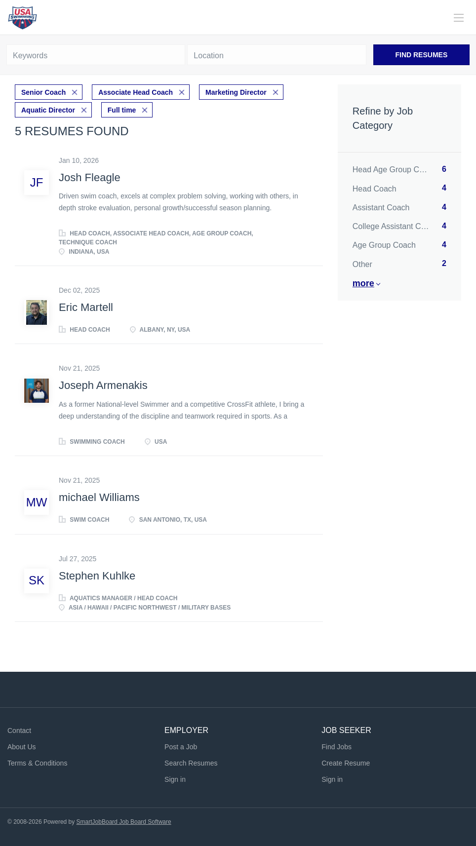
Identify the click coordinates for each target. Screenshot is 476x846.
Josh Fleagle (89, 177)
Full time (122, 110)
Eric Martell (86, 307)
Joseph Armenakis (103, 385)
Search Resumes (190, 763)
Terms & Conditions (37, 763)
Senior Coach (43, 92)
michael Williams (99, 497)
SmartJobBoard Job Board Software (124, 821)
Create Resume (345, 763)
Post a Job (180, 747)
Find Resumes (421, 55)
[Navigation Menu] (459, 17)
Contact (19, 730)
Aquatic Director (48, 110)
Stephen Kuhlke (97, 576)
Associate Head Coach (135, 92)
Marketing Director (236, 92)
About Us (21, 747)
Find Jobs (336, 747)
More (363, 283)
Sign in (175, 779)
